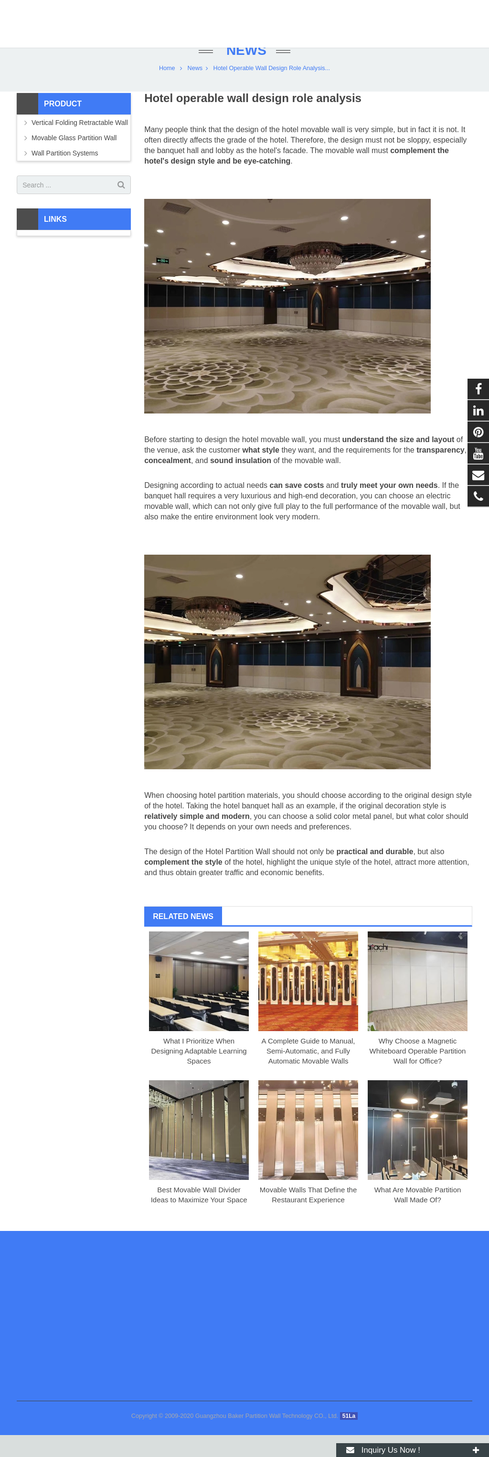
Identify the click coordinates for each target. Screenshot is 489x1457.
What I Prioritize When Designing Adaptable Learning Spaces (199, 1073)
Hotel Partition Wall (237, 874)
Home (167, 90)
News (244, 72)
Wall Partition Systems (65, 175)
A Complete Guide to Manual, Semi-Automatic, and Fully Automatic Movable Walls (308, 1073)
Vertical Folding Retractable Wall (80, 145)
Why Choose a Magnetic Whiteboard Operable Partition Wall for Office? (418, 1073)
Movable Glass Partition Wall (74, 160)
